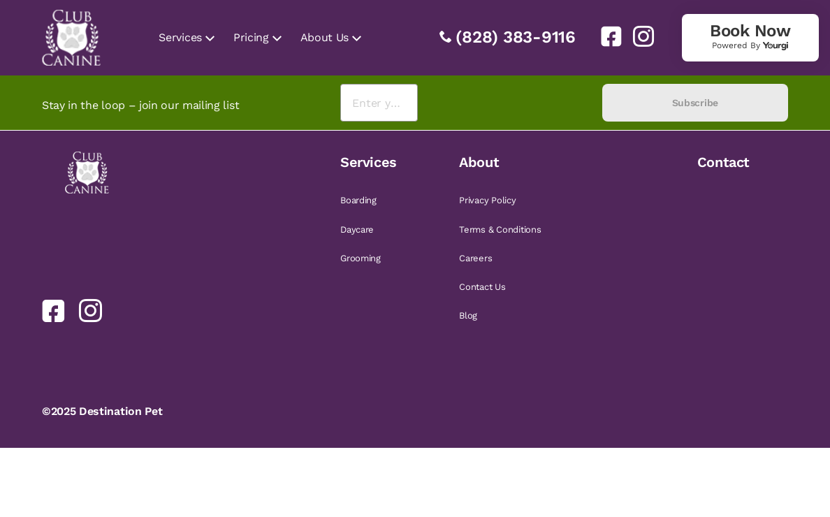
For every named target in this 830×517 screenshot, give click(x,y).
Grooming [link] (360, 258)
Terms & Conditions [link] (500, 229)
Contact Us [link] (482, 287)
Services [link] (180, 37)
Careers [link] (475, 258)
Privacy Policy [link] (487, 200)
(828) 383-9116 (516, 37)
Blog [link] (468, 315)
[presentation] (509, 103)
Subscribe (695, 102)
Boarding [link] (358, 200)
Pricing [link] (251, 37)
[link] (606, 36)
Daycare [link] (357, 229)
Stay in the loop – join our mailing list (140, 105)
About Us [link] (324, 37)
